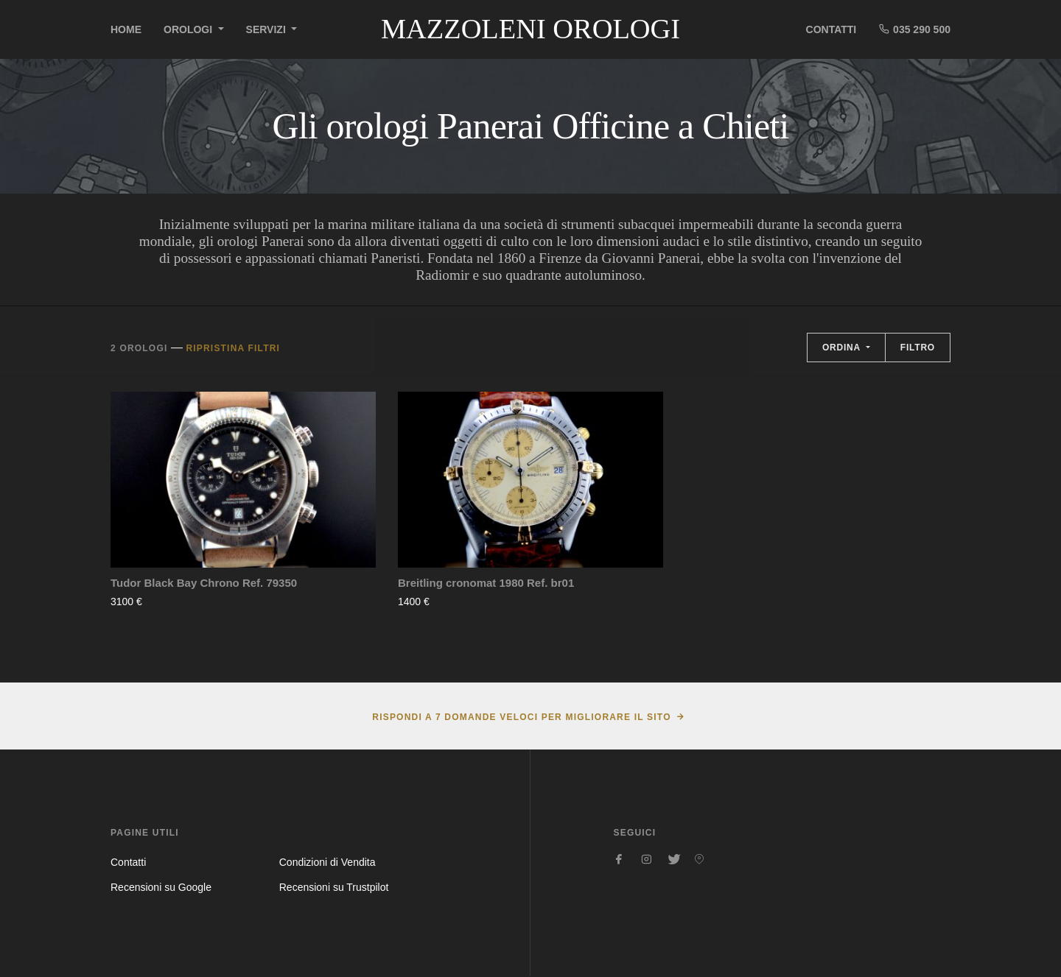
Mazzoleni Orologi (530, 28)
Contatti (831, 29)
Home (126, 29)
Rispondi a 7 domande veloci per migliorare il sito (521, 717)
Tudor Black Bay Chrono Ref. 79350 (204, 582)
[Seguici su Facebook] (619, 859)
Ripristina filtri (233, 348)
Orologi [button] (189, 29)
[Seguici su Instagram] (646, 859)
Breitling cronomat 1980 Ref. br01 (486, 582)
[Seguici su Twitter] (672, 859)
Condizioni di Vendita (327, 862)
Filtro (917, 347)
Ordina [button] (843, 347)
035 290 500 (914, 29)
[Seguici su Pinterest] (699, 859)
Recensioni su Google (161, 887)
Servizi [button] (267, 29)
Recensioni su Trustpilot (334, 887)
